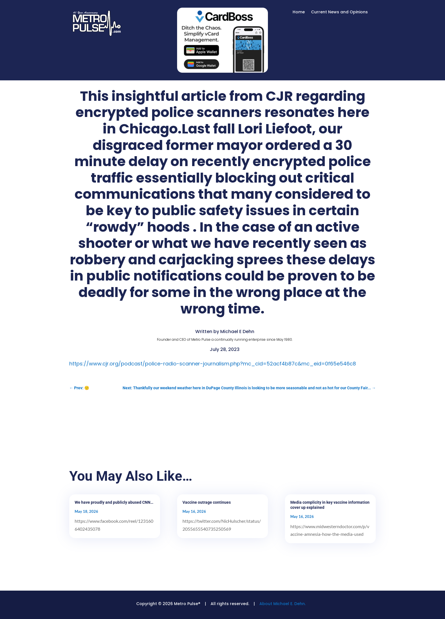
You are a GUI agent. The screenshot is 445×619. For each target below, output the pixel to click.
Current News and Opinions (339, 12)
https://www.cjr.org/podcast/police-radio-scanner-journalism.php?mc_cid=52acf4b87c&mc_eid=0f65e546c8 (212, 363)
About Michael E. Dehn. (282, 604)
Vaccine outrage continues (206, 502)
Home (299, 12)
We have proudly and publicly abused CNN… (114, 502)
